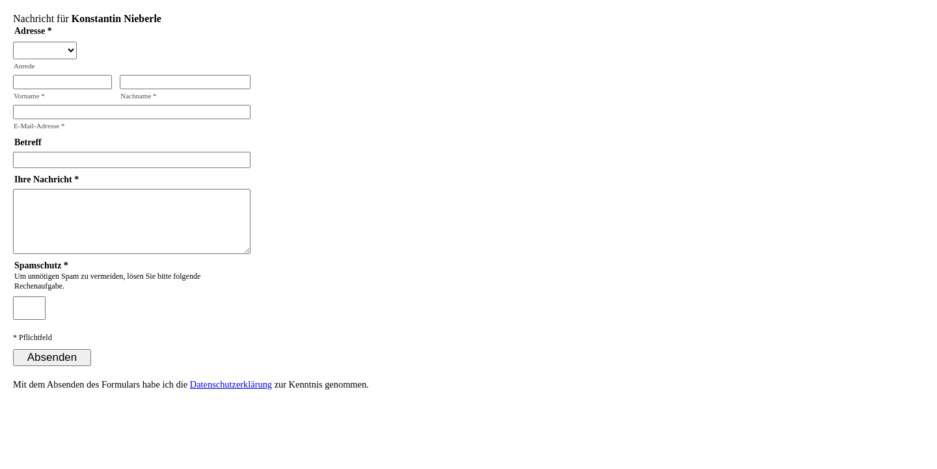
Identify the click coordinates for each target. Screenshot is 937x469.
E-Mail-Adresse (39, 126)
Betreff (28, 142)
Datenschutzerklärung (231, 384)
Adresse (29, 31)
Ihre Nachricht (43, 179)
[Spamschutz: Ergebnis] (29, 308)
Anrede (24, 66)
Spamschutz (37, 265)
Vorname (29, 96)
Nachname (138, 96)
